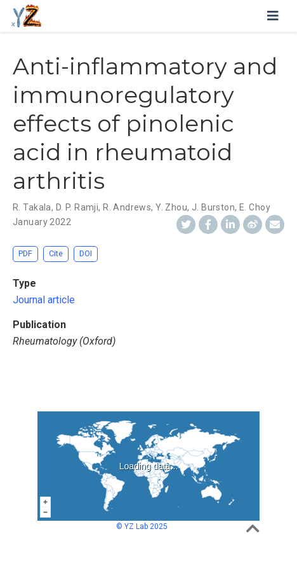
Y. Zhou (171, 207)
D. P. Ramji (77, 207)
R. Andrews (127, 207)
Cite (56, 253)
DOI (85, 253)
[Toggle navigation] (273, 15)
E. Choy (254, 207)
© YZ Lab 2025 (142, 526)
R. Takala (32, 207)
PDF (25, 253)
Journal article (44, 300)
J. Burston (213, 207)
